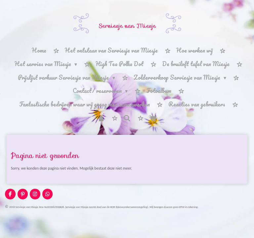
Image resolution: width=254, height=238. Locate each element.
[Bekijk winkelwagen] (153, 118)
